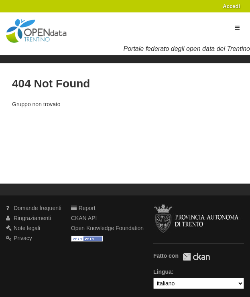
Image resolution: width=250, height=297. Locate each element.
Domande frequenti (33, 208)
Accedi (231, 6)
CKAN (196, 257)
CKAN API (84, 218)
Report (83, 208)
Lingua (162, 272)
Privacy (19, 238)
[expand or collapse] (237, 28)
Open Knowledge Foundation (107, 228)
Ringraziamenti (28, 218)
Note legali (23, 228)
